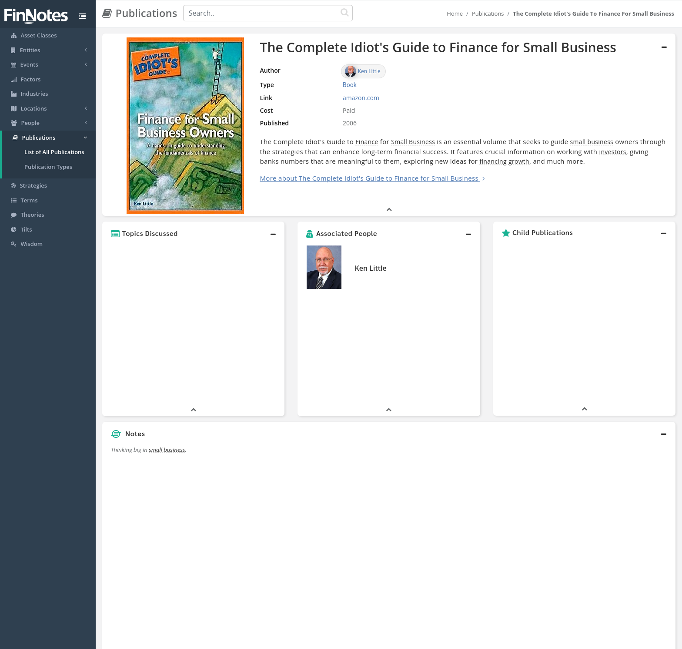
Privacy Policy (346, 640)
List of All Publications (54, 152)
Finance (321, 142)
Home (455, 13)
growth (452, 161)
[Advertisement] (602, 431)
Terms (381, 640)
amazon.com (324, 98)
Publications (488, 13)
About (283, 640)
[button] (193, 202)
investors (554, 152)
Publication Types (48, 167)
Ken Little (370, 237)
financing (426, 161)
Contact (408, 640)
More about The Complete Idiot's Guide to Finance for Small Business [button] (323, 178)
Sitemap (310, 640)
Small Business (367, 142)
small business (545, 142)
